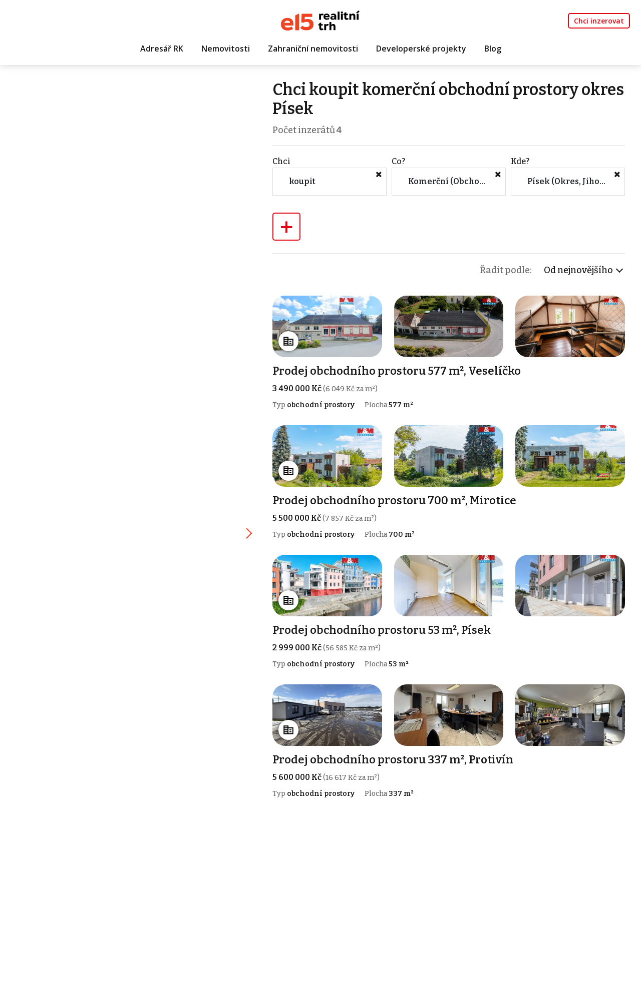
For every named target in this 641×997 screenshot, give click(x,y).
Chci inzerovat (599, 21)
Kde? (520, 161)
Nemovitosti (225, 48)
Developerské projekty (421, 48)
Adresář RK (161, 48)
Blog (492, 48)
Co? (398, 161)
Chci (281, 161)
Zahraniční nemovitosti (313, 48)
